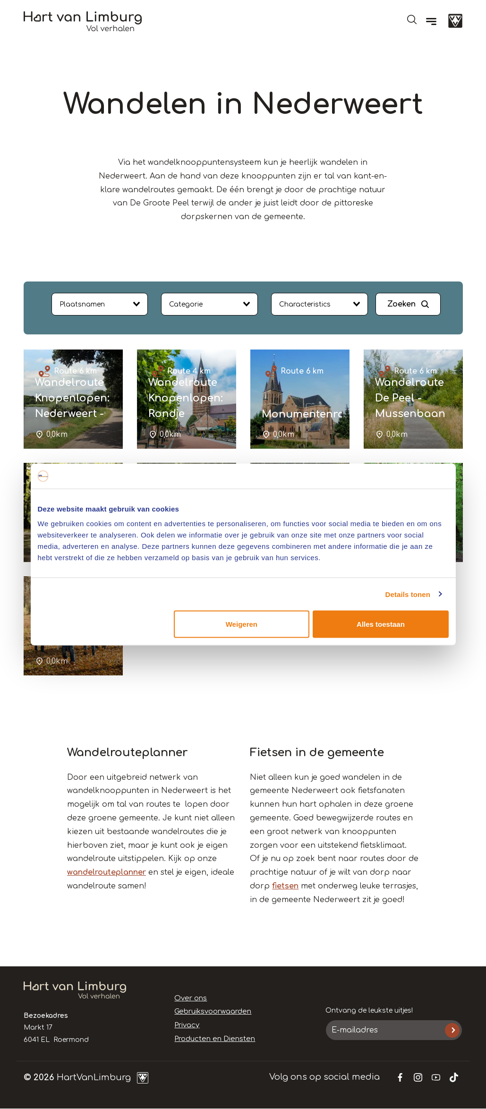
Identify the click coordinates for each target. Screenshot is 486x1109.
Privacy (186, 1025)
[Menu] (431, 21)
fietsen (285, 886)
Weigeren (241, 624)
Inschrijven (452, 1030)
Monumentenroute (312, 414)
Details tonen (407, 594)
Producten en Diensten (212, 1038)
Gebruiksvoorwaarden (211, 1011)
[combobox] (99, 304)
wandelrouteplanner (106, 872)
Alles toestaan (381, 624)
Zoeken (401, 304)
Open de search (412, 19)
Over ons (189, 998)
